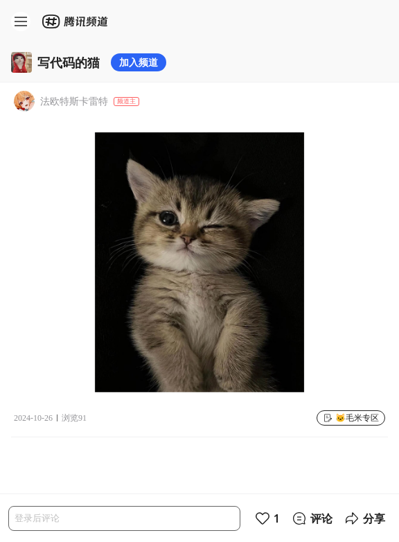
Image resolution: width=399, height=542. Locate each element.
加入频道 (138, 62)
